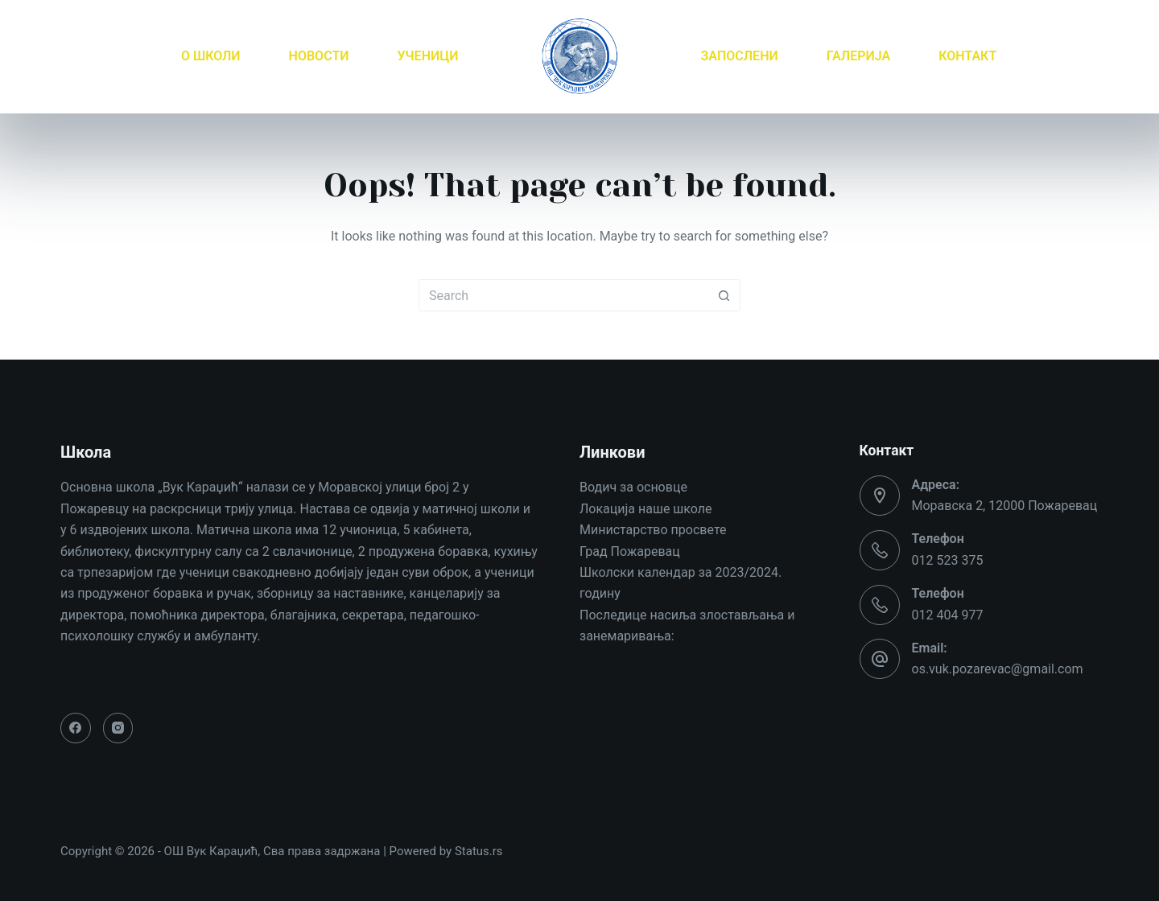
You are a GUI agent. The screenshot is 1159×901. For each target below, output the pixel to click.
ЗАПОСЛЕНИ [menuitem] (739, 56)
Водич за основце (633, 487)
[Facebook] (75, 728)
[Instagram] (118, 728)
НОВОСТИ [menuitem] (319, 56)
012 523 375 (948, 560)
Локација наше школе (646, 508)
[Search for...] (563, 295)
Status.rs (479, 851)
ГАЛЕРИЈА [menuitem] (858, 56)
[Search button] (724, 295)
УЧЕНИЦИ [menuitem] (427, 56)
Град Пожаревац (630, 551)
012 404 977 (948, 615)
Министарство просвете (653, 529)
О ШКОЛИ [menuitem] (211, 56)
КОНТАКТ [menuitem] (967, 56)
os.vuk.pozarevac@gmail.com (997, 669)
